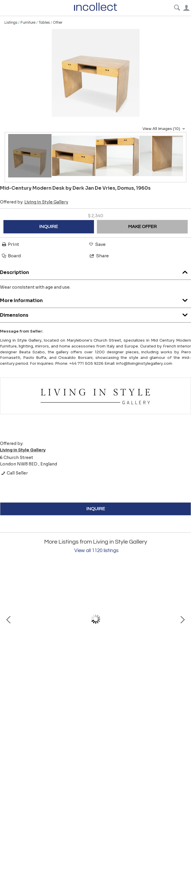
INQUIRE (48, 226)
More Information (95, 299)
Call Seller (14, 473)
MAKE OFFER (142, 226)
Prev (8, 619)
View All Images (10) (164, 128)
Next (182, 619)
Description (95, 271)
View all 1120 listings (96, 550)
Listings (10, 22)
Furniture (27, 22)
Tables (44, 22)
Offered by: (34, 202)
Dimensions (95, 313)
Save (97, 244)
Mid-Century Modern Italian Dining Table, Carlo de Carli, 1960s (70, 670)
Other (57, 22)
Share (99, 255)
